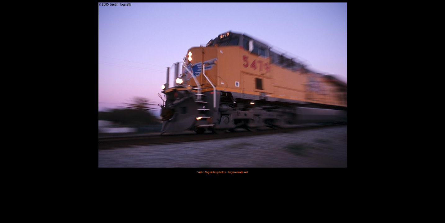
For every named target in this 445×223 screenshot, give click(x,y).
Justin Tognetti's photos (211, 172)
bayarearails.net (238, 172)
